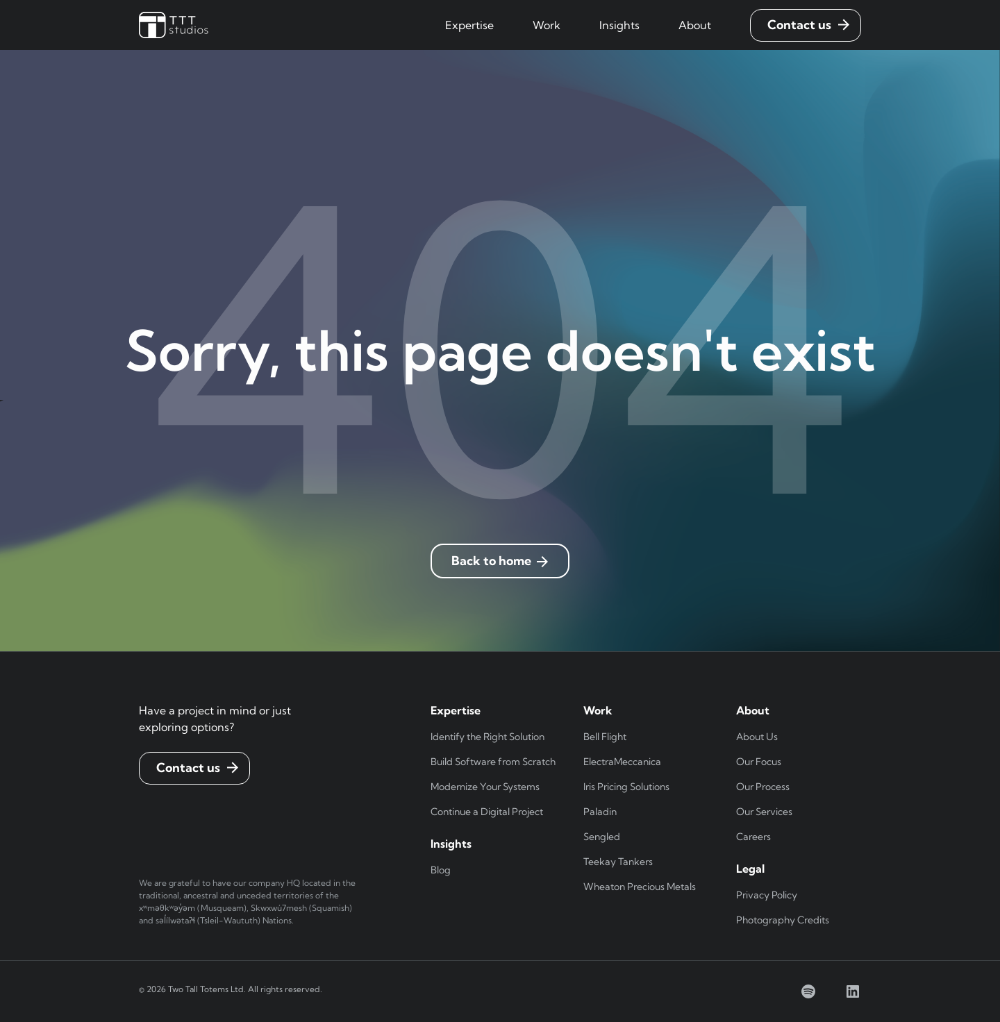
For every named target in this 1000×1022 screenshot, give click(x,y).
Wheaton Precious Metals (639, 886)
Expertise (469, 25)
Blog (441, 870)
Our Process (763, 786)
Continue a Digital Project (487, 811)
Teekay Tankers (618, 861)
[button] (469, 25)
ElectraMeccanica (622, 761)
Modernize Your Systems (485, 786)
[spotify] (808, 991)
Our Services (764, 811)
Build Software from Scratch (493, 761)
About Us (757, 736)
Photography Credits (782, 920)
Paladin (600, 811)
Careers (753, 836)
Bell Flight (604, 736)
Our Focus (758, 761)
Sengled (601, 836)
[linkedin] (852, 991)
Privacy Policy (766, 895)
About (694, 25)
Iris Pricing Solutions (626, 786)
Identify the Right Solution (487, 736)
